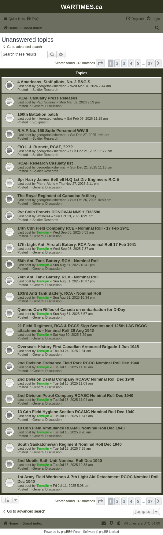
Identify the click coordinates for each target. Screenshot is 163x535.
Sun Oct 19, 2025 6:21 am (73, 216)
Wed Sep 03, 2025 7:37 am (73, 248)
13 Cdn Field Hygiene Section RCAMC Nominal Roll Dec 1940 (76, 411)
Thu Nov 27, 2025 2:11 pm (78, 183)
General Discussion (46, 106)
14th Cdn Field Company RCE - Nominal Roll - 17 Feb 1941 (73, 228)
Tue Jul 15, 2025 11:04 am (73, 399)
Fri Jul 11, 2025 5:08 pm (71, 485)
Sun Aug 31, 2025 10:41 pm (73, 265)
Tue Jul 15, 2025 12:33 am (73, 465)
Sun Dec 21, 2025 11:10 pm (91, 167)
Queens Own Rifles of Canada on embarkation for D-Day (71, 309)
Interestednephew (49, 118)
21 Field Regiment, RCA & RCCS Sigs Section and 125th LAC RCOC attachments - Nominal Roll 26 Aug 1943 (82, 328)
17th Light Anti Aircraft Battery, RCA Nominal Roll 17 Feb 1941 (76, 244)
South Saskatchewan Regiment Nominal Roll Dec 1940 (69, 444)
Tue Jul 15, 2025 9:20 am (72, 432)
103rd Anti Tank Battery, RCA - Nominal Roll (59, 293)
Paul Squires (45, 102)
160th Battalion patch (37, 114)
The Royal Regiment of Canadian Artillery (57, 195)
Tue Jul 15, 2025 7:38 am (72, 448)
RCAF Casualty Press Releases (47, 98)
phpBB (65, 531)
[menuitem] (32, 18)
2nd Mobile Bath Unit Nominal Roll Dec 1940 (59, 460)
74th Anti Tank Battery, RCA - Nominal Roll (57, 277)
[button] (100, 63)
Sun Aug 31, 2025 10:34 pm (73, 297)
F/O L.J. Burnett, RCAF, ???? (45, 147)
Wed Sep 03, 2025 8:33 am (73, 232)
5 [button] (138, 63)
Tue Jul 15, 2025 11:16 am (73, 367)
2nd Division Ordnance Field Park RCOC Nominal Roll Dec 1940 (78, 363)
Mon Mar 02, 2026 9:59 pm (79, 102)
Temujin (42, 232)
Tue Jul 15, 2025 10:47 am (73, 416)
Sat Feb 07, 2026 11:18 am (87, 118)
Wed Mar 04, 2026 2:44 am (90, 86)
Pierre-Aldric (45, 183)
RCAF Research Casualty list (45, 163)
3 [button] (124, 63)
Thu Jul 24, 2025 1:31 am (72, 351)
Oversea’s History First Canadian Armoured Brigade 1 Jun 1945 (78, 346)
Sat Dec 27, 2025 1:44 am (89, 135)
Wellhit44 (43, 216)
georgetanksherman (51, 86)
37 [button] (150, 63)
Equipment (40, 122)
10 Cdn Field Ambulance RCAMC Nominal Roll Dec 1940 (71, 428)
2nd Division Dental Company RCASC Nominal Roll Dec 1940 (75, 379)
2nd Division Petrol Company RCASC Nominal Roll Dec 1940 (75, 395)
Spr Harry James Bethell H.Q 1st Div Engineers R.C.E (68, 179)
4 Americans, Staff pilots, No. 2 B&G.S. (54, 81)
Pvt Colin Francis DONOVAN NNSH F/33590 (58, 212)
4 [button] (131, 63)
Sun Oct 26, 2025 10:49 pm (90, 200)
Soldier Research (45, 89)
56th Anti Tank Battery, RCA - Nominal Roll (57, 260)
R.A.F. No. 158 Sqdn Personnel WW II (52, 130)
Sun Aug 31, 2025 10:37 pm (73, 281)
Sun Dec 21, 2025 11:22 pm (91, 151)
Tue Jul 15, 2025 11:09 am (73, 383)
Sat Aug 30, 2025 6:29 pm (72, 334)
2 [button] (117, 63)
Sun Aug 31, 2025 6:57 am (73, 314)
